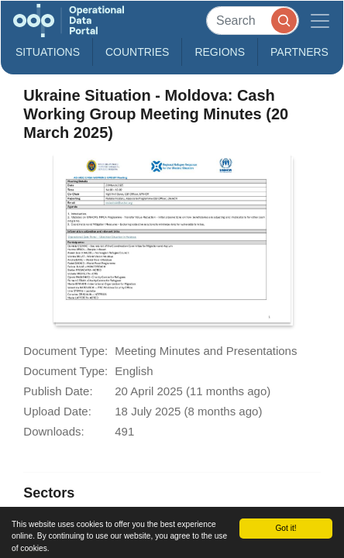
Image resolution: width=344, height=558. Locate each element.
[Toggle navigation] (320, 20)
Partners (299, 52)
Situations (47, 52)
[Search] (252, 20)
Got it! (285, 528)
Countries (137, 52)
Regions (219, 52)
